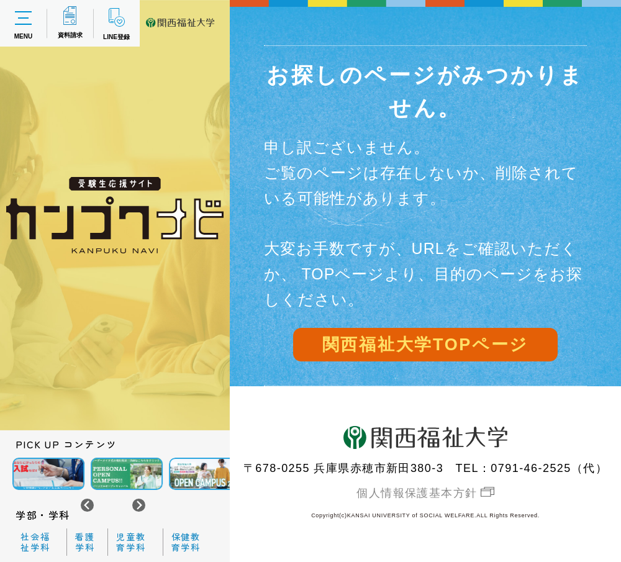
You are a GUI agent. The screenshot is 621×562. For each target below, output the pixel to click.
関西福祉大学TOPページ (425, 344)
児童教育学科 (131, 541)
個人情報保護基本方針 (416, 493)
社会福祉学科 (35, 541)
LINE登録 (116, 23)
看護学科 (85, 541)
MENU (23, 23)
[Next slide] (138, 505)
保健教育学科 (186, 541)
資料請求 (70, 22)
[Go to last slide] (87, 505)
